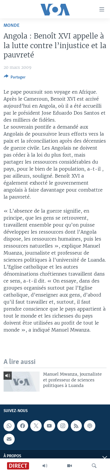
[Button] (15, 78)
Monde (11, 25)
